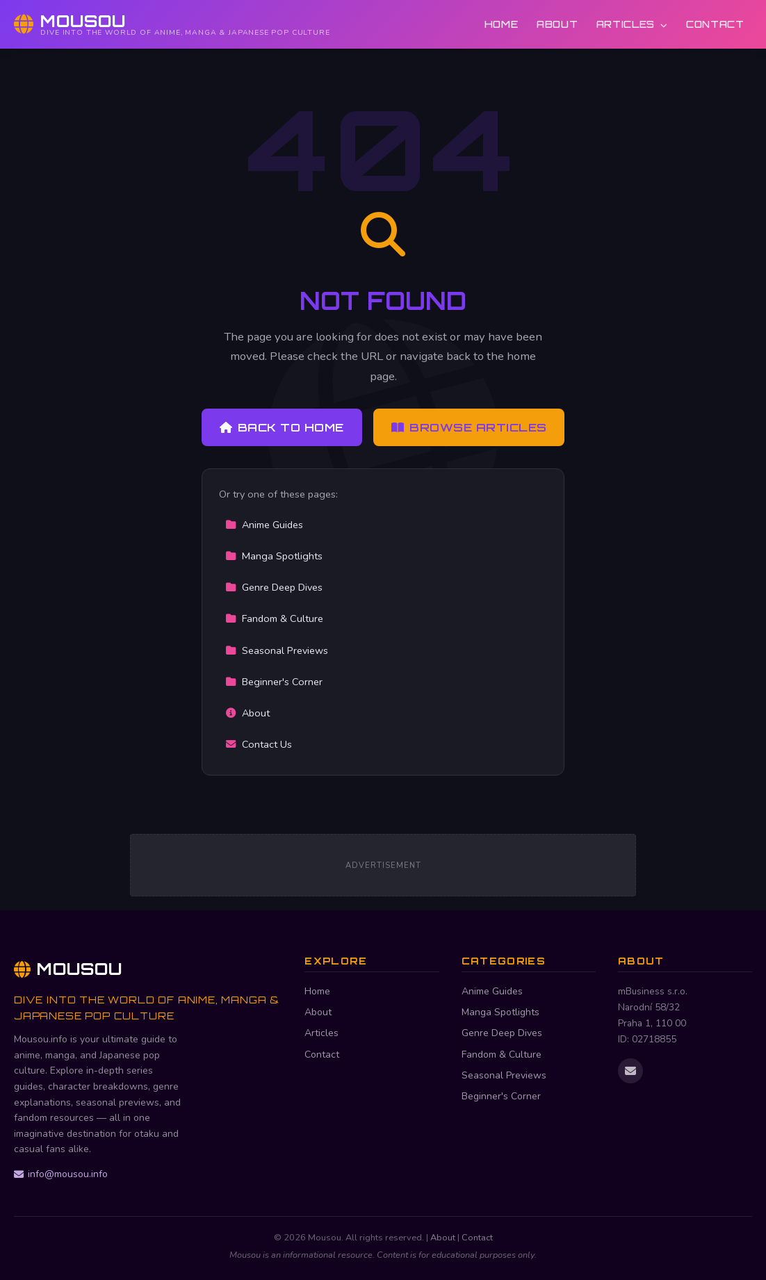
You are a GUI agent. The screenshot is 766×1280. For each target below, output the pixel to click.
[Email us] (630, 1070)
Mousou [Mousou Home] (68, 968)
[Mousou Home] (172, 24)
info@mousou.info (61, 1174)
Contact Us (258, 744)
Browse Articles (469, 427)
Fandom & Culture (274, 618)
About (557, 24)
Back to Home (282, 427)
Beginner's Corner (274, 682)
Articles (632, 24)
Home (501, 24)
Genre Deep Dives (274, 587)
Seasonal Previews (276, 650)
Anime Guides (264, 525)
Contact (715, 24)
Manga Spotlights (274, 556)
